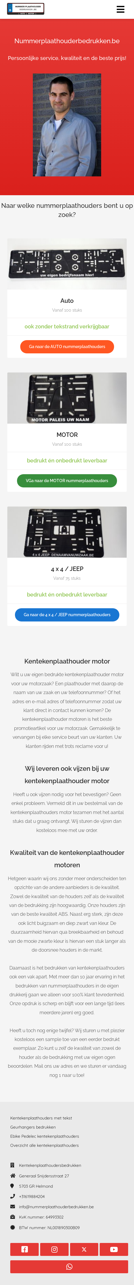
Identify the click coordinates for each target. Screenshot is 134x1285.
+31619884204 (32, 1196)
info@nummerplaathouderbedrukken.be (56, 1206)
